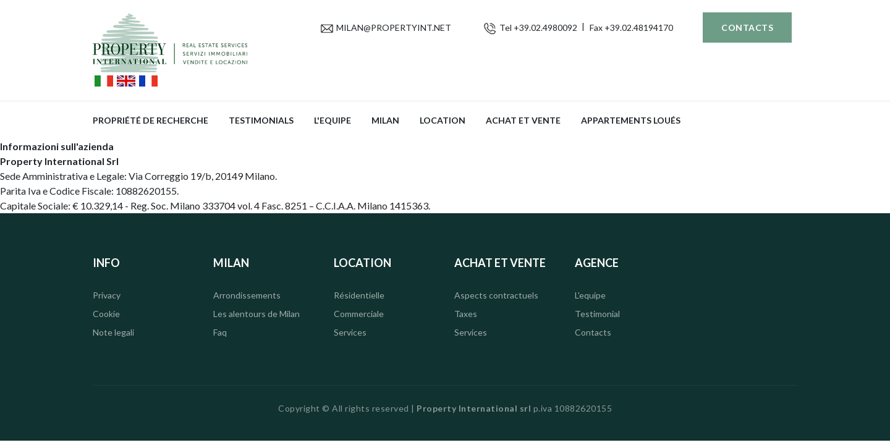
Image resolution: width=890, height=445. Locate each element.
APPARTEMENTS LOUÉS (630, 120)
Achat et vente (523, 120)
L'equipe (332, 120)
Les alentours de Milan (256, 313)
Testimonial (597, 313)
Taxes (465, 313)
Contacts (747, 27)
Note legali (113, 332)
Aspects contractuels (496, 295)
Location (442, 120)
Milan (385, 120)
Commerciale (359, 313)
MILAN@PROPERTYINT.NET (393, 27)
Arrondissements (247, 295)
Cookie (106, 313)
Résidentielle (359, 295)
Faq (220, 332)
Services (350, 332)
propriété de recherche (150, 120)
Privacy (107, 295)
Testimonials (261, 120)
